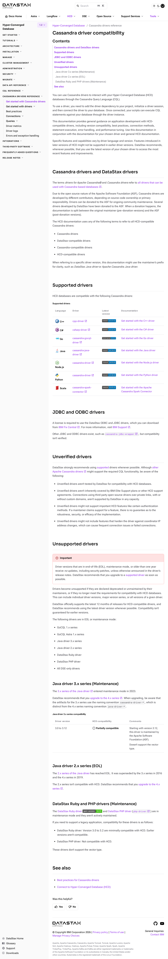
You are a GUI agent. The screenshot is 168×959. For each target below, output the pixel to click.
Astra (36, 16)
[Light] (154, 6)
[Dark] (158, 6)
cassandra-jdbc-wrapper (119, 434)
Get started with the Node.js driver (140, 362)
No (72, 906)
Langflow (54, 16)
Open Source (106, 16)
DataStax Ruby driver (70, 811)
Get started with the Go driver (137, 338)
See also (59, 86)
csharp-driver (80, 330)
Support (8, 948)
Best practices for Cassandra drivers (78, 880)
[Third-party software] (24, 146)
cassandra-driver (82, 363)
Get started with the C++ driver (138, 321)
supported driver (135, 575)
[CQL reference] (24, 91)
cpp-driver (78, 321)
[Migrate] (24, 79)
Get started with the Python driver (139, 375)
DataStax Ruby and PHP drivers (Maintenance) (80, 81)
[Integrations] (24, 141)
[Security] (24, 74)
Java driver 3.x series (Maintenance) (75, 71)
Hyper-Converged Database (68, 25)
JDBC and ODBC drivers (67, 57)
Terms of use (117, 932)
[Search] (91, 6)
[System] (163, 6)
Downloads (10, 953)
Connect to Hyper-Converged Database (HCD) (84, 887)
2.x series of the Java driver (74, 773)
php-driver (140, 811)
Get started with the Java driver (138, 350)
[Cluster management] (24, 63)
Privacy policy (100, 932)
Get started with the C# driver (137, 329)
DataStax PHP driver (119, 811)
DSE (86, 16)
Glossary (9, 943)
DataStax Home (12, 938)
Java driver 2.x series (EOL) (70, 76)
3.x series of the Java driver (74, 691)
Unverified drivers (64, 62)
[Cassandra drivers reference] (24, 96)
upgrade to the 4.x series (104, 698)
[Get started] (24, 35)
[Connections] (26, 116)
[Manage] (24, 57)
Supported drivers (64, 52)
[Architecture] (24, 46)
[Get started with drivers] (26, 106)
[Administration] (24, 68)
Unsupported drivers (65, 67)
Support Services (132, 16)
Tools (155, 16)
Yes (59, 906)
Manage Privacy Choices (65, 935)
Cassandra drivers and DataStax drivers (76, 47)
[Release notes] (24, 158)
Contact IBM (157, 934)
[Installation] (24, 52)
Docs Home (13, 16)
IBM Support (120, 427)
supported (103, 467)
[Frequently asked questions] (24, 152)
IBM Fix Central (67, 427)
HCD (71, 16)
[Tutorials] (24, 40)
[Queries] (26, 121)
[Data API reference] (24, 85)
